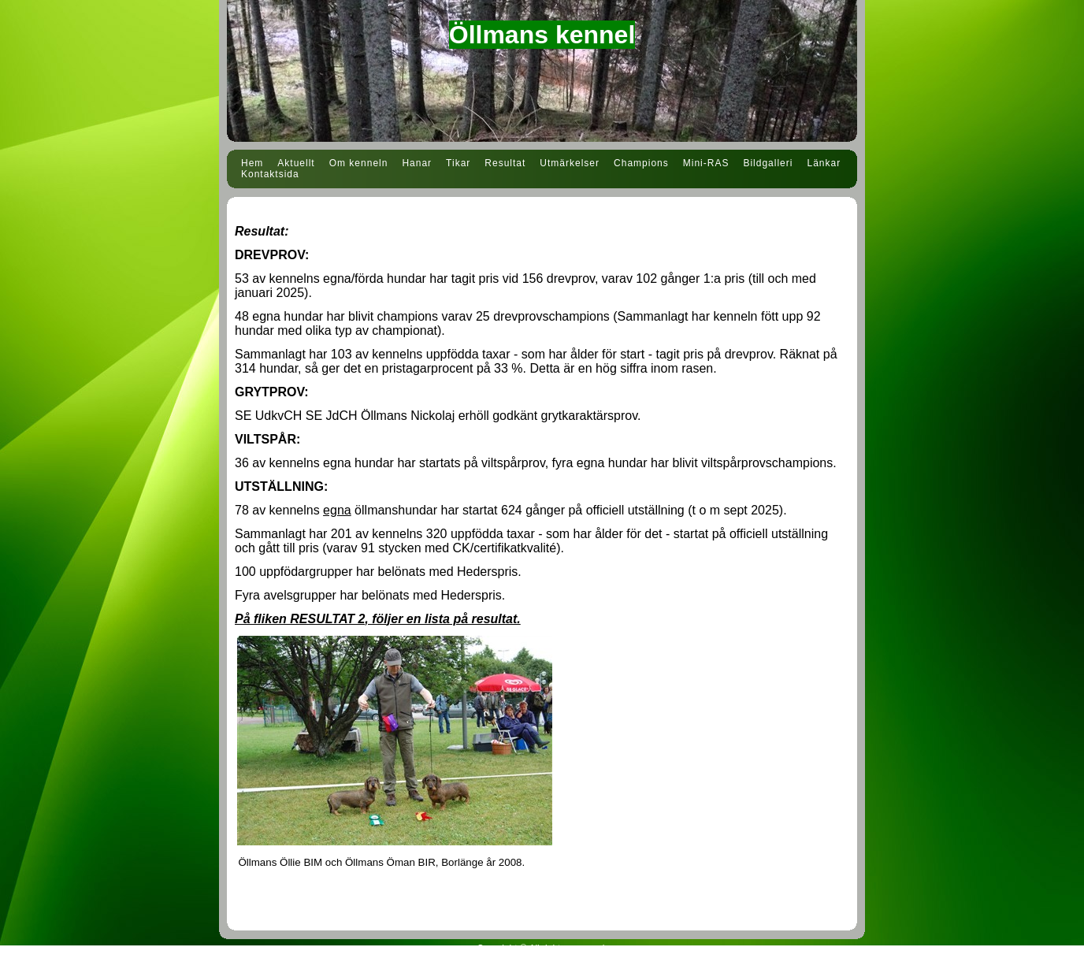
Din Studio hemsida (542, 963)
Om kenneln (358, 163)
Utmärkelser (570, 163)
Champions (641, 163)
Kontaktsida (270, 174)
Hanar (417, 163)
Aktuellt (295, 163)
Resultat (504, 163)
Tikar (458, 163)
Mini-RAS (706, 163)
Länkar (824, 163)
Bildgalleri (768, 163)
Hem (252, 163)
